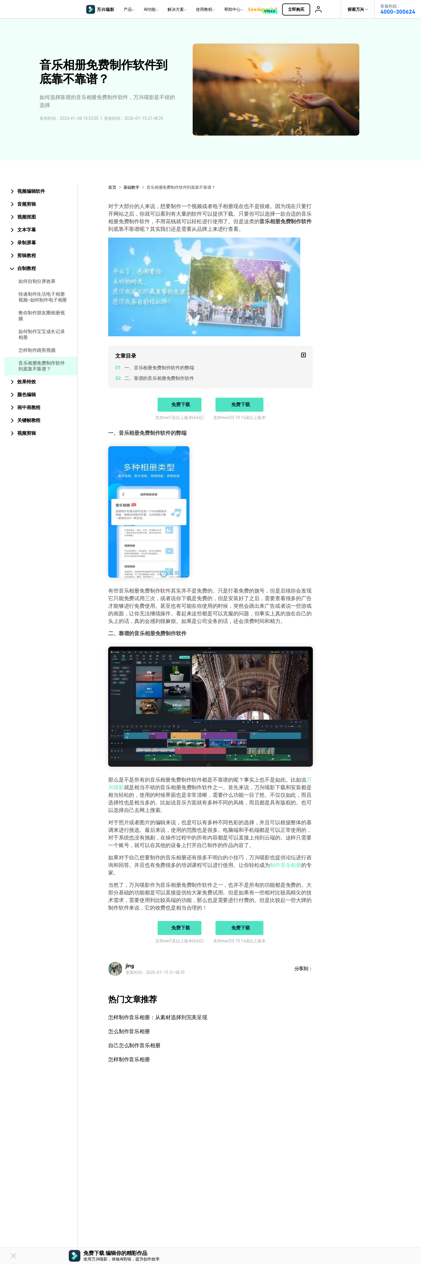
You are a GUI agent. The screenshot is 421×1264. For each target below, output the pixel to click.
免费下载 (180, 404)
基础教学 (131, 187)
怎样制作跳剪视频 (37, 350)
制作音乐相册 (285, 865)
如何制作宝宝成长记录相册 (41, 334)
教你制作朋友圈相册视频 (41, 315)
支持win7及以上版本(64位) (179, 417)
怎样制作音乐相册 (129, 1059)
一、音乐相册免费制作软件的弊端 (159, 367)
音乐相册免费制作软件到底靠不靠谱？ (41, 366)
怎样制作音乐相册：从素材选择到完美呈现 (157, 1017)
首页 (112, 187)
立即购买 (299, 9)
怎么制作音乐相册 (129, 1031)
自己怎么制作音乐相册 (134, 1045)
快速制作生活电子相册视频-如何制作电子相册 (42, 297)
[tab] (40, 191)
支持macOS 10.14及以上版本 (239, 417)
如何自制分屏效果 (37, 281)
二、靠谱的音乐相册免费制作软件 (159, 378)
